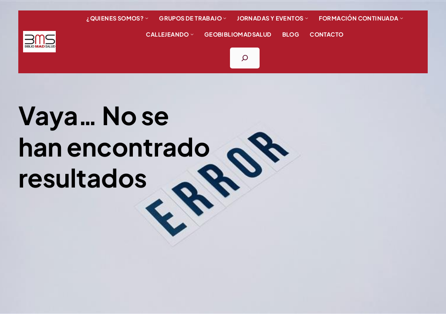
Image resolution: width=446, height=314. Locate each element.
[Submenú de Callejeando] (192, 34)
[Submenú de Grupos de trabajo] (224, 18)
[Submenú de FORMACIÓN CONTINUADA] (401, 18)
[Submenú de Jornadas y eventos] (306, 18)
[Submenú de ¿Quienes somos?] (147, 18)
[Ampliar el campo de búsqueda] (245, 58)
